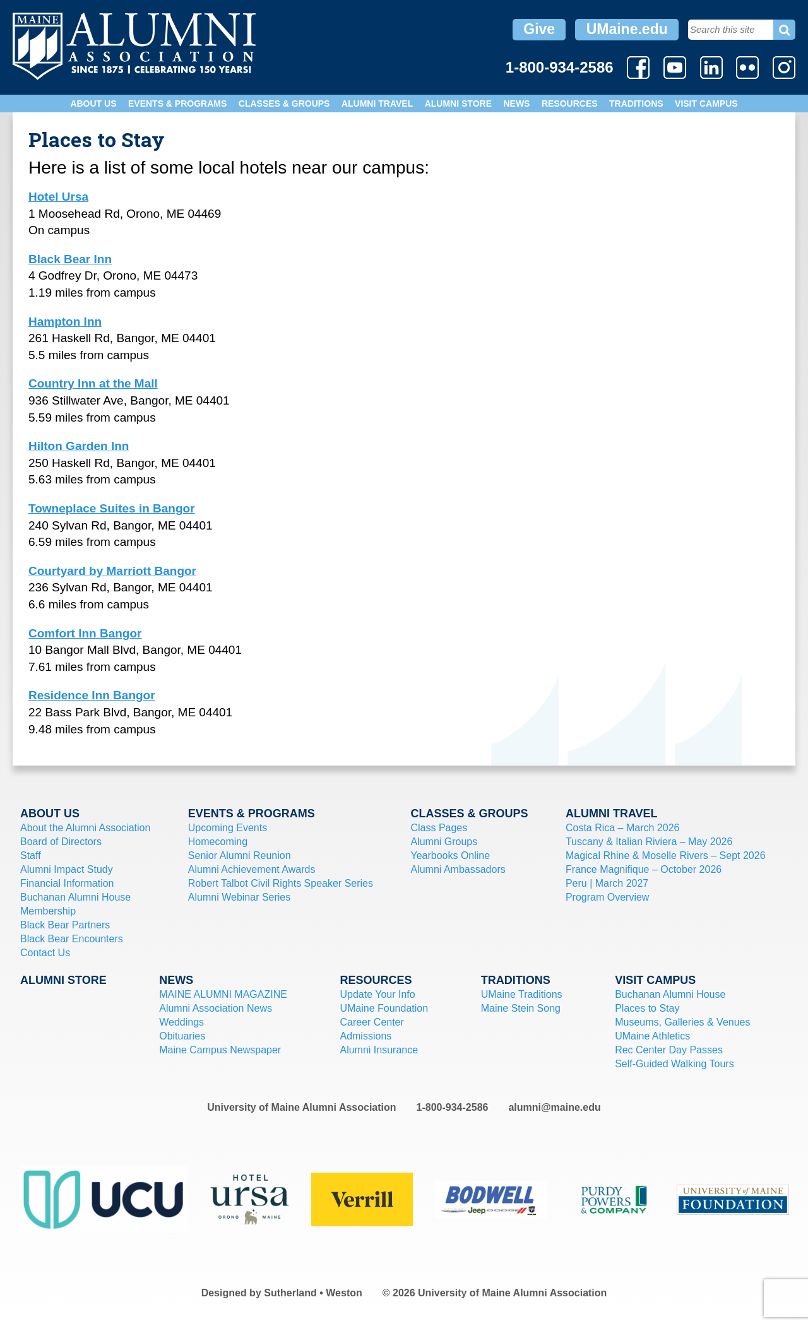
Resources (570, 103)
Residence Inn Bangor (91, 695)
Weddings (181, 1022)
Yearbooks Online (450, 855)
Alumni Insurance (379, 1050)
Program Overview (607, 897)
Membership (48, 911)
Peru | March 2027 (607, 883)
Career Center (371, 1022)
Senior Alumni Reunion (239, 855)
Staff (30, 855)
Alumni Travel (377, 103)
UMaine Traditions (521, 994)
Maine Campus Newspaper (220, 1050)
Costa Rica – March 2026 (623, 827)
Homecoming (217, 841)
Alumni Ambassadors (457, 869)
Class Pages (438, 827)
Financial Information (67, 883)
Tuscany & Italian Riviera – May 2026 (649, 841)
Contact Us (45, 952)
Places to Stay (647, 1008)
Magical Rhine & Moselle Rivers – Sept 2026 (666, 855)
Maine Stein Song (521, 1008)
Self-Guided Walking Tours (674, 1063)
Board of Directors (61, 841)
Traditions (636, 103)
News (516, 103)
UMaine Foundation (384, 1008)
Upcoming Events (227, 827)
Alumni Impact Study (66, 869)
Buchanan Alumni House (75, 897)
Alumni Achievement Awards (252, 869)
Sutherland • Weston (313, 1293)
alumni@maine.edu (554, 1107)
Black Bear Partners (65, 925)
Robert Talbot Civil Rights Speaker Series (280, 883)
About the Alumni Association (85, 827)
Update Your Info (377, 994)
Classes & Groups (284, 103)
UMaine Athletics (652, 1036)
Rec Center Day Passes (669, 1050)
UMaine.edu (627, 29)
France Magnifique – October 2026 (644, 869)
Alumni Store (458, 103)
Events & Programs (177, 103)
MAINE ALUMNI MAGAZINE (223, 994)
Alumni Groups (443, 841)
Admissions (365, 1036)
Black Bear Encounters (71, 938)
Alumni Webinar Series (239, 897)
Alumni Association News (215, 1008)
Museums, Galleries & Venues (682, 1022)
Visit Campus (706, 103)
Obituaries (182, 1036)
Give (539, 29)
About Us (93, 103)
